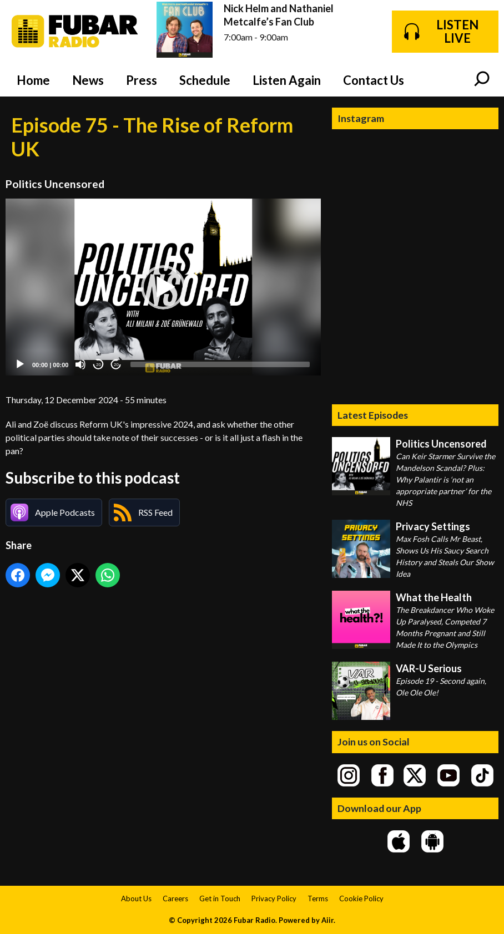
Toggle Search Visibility (481, 80)
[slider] (220, 364)
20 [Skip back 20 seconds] (98, 364)
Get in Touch (219, 898)
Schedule (204, 80)
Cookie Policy (361, 898)
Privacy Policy (273, 898)
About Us (136, 898)
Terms (318, 898)
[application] (163, 287)
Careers (175, 898)
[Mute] (80, 364)
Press (141, 80)
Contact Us (373, 80)
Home (33, 80)
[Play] (20, 364)
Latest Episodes (372, 415)
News (88, 80)
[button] (163, 287)
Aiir (327, 920)
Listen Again (287, 80)
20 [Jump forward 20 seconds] (116, 364)
